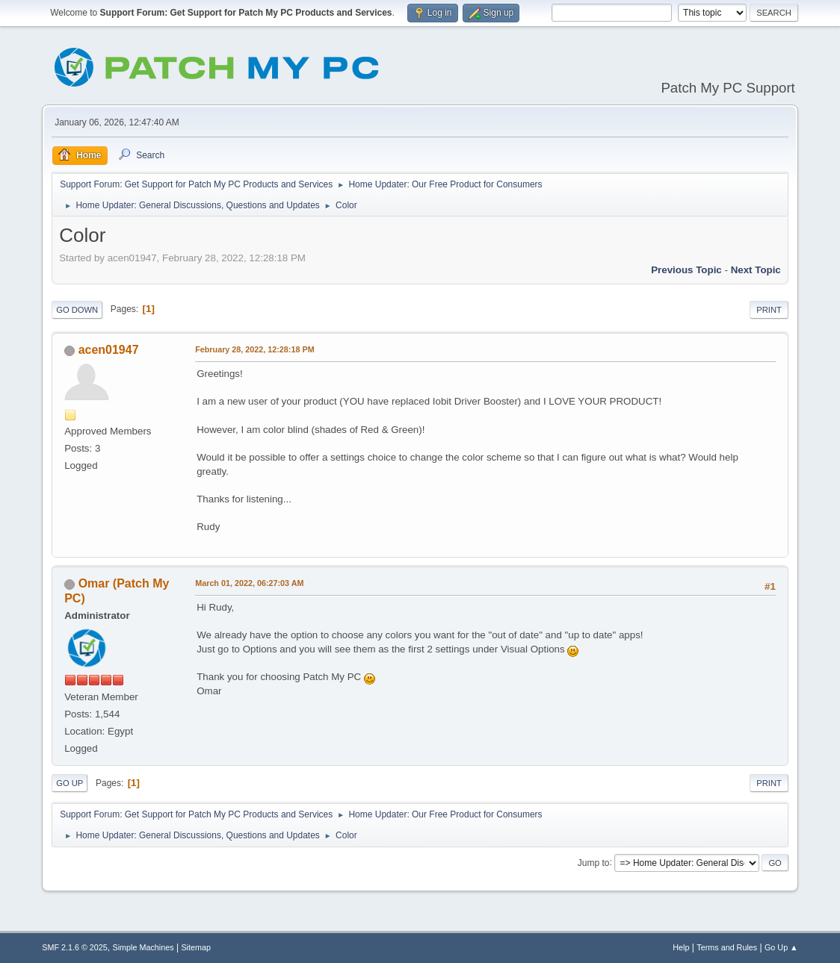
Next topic (756, 269)
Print (769, 309)
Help (681, 947)
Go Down (77, 309)
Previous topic (686, 269)
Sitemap (196, 947)
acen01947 (108, 349)
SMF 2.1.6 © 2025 (75, 947)
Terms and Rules (727, 947)
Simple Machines (143, 947)
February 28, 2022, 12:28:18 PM (254, 349)
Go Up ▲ (781, 947)
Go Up (69, 783)
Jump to (594, 862)
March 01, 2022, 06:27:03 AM (249, 583)
